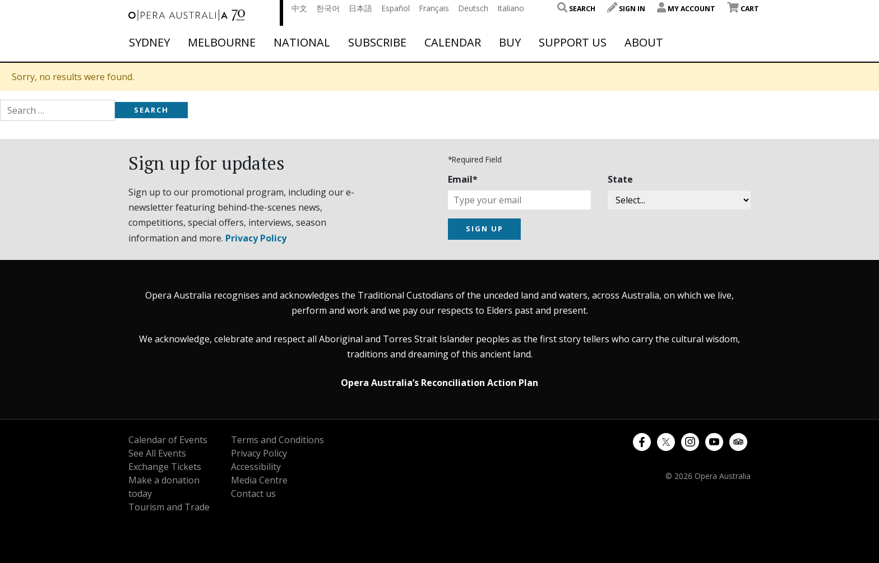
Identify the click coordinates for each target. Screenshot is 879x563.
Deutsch (473, 8)
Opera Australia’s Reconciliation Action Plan (439, 382)
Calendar (452, 42)
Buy (510, 42)
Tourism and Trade (169, 507)
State (620, 179)
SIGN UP (484, 229)
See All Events (157, 453)
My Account (686, 8)
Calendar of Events (167, 440)
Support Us (573, 42)
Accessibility (256, 466)
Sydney (149, 42)
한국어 (328, 8)
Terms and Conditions (277, 440)
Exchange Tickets (164, 466)
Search (576, 8)
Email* (463, 179)
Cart (743, 8)
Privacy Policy (255, 238)
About (643, 42)
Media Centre (259, 480)
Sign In (626, 8)
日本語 (360, 8)
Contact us (253, 493)
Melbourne (222, 42)
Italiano (510, 8)
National (302, 42)
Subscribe (377, 42)
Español (395, 8)
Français (434, 8)
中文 (299, 8)
